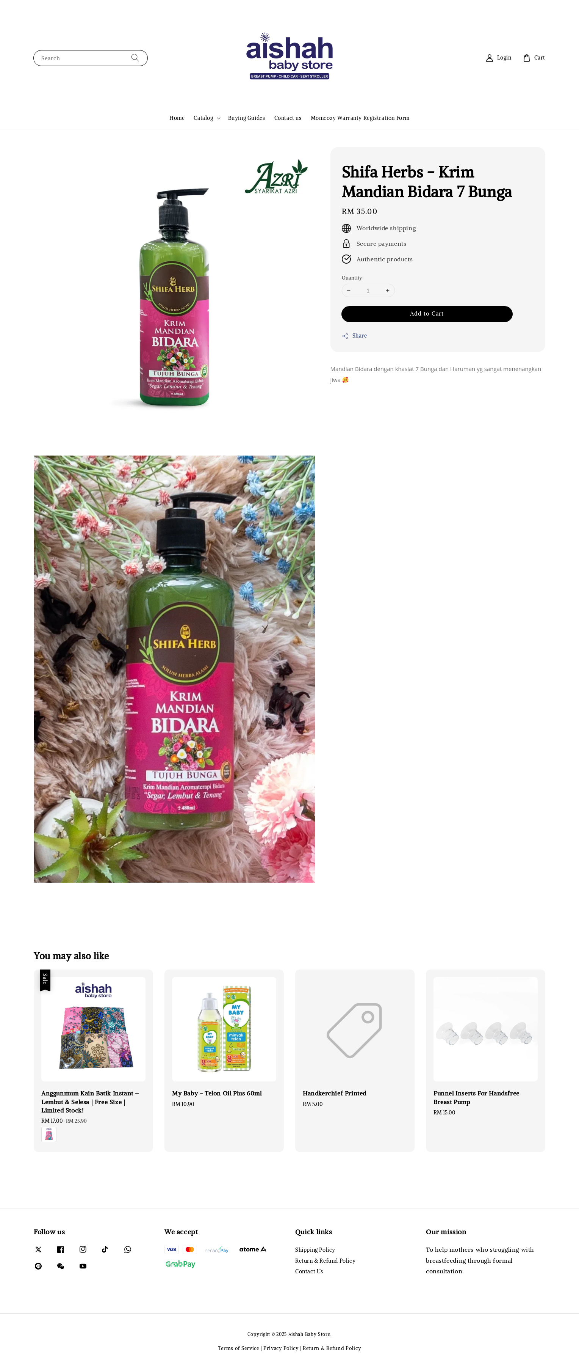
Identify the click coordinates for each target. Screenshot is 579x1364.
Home (177, 118)
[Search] (135, 57)
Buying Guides (246, 118)
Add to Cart (427, 313)
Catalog (203, 118)
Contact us (288, 118)
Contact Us (309, 1271)
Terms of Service (238, 1348)
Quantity (352, 278)
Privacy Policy (281, 1348)
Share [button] (354, 335)
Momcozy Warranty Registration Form (360, 118)
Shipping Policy (315, 1249)
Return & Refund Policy (325, 1260)
